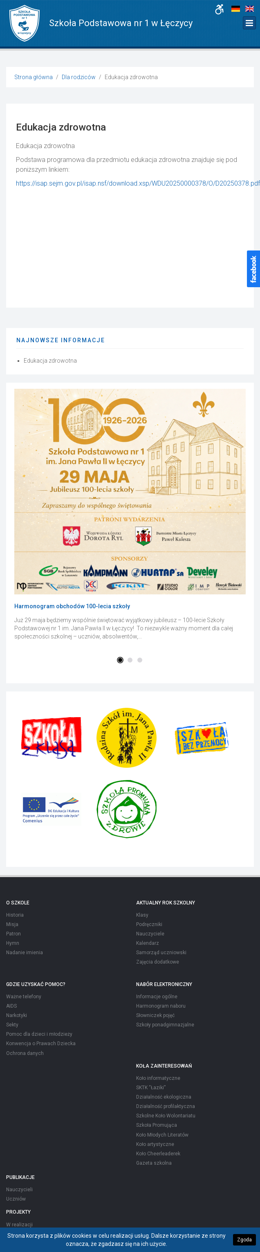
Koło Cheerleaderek (158, 1154)
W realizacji (19, 1225)
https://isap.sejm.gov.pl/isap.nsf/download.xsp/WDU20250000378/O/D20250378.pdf (138, 183)
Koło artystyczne (155, 1144)
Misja (12, 924)
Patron (13, 934)
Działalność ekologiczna (163, 1097)
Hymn (12, 943)
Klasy (142, 915)
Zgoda (244, 1240)
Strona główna (33, 77)
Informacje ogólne (156, 996)
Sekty (12, 1025)
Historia (15, 915)
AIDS (11, 1006)
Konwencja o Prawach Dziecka (41, 1043)
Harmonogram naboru (161, 1006)
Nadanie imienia (24, 952)
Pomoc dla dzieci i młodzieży (39, 1034)
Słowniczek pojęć (155, 1015)
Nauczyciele (150, 934)
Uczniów (16, 1199)
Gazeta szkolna (154, 1163)
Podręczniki (149, 924)
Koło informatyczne (158, 1078)
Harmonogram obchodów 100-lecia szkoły (72, 606)
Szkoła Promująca (156, 1125)
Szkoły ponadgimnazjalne (165, 1025)
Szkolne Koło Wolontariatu (165, 1116)
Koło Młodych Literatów (162, 1135)
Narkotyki (16, 1015)
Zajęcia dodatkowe (157, 962)
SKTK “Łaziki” (151, 1087)
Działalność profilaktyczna (165, 1106)
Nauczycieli (19, 1189)
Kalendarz (147, 943)
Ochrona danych (25, 1053)
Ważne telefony (23, 996)
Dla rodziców (79, 77)
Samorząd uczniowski (161, 952)
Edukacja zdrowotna (50, 360)
